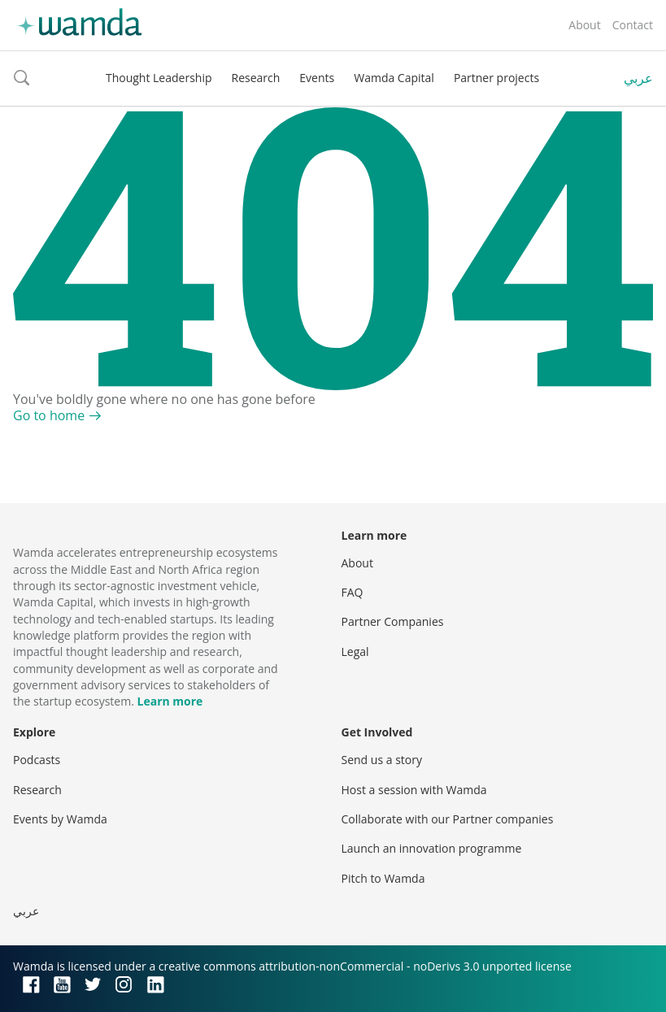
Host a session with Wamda (414, 789)
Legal (355, 651)
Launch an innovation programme (432, 848)
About (584, 25)
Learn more (170, 701)
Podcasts (36, 759)
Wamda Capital (394, 77)
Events (316, 77)
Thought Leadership (159, 77)
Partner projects (496, 77)
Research (256, 77)
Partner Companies (393, 621)
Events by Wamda (60, 819)
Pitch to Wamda (383, 878)
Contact (632, 25)
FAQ (352, 592)
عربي (638, 78)
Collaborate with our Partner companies (448, 819)
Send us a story (382, 759)
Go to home (49, 415)
